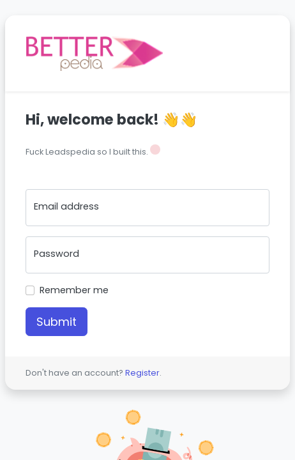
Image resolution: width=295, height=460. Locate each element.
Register (142, 372)
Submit (56, 322)
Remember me (74, 290)
